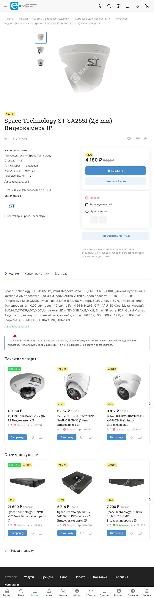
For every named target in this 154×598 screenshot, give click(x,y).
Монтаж (61, 273)
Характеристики (37, 273)
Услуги (29, 577)
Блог (63, 577)
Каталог (10, 577)
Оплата (80, 577)
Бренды (47, 577)
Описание (11, 273)
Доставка (100, 577)
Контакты (11, 584)
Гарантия (121, 577)
